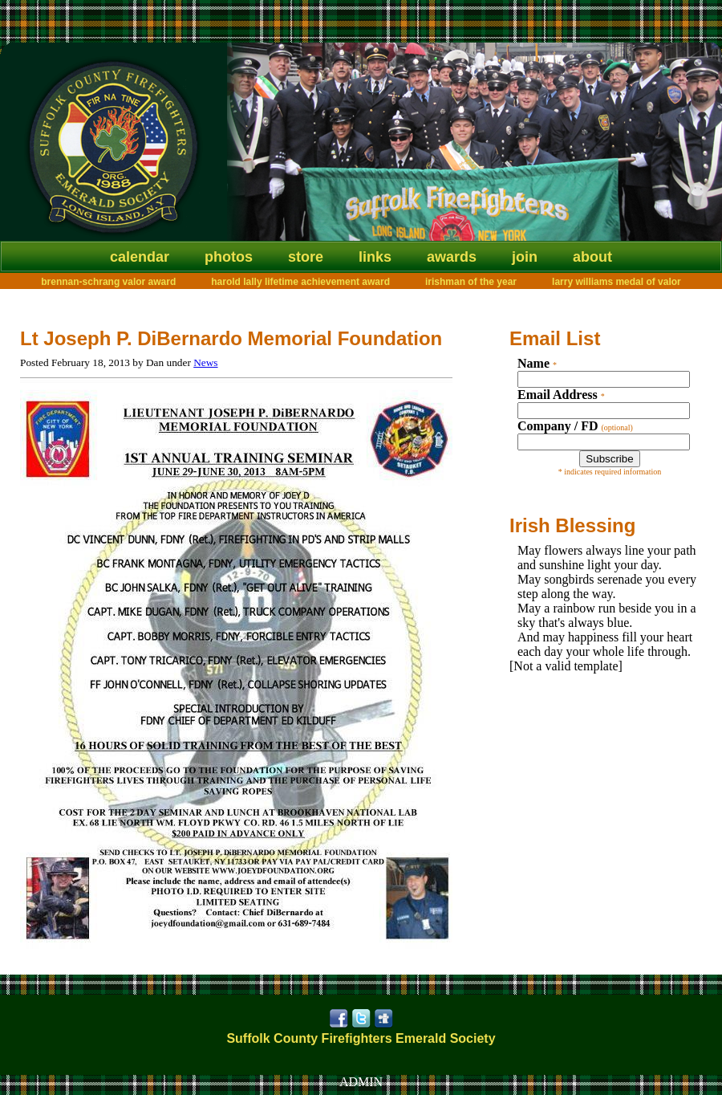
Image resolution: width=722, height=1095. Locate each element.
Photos (229, 257)
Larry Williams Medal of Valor (616, 281)
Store (305, 257)
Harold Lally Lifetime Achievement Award (300, 281)
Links (375, 257)
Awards (452, 257)
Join (524, 257)
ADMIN (361, 1082)
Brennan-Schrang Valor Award (108, 281)
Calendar (139, 257)
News (205, 362)
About (592, 257)
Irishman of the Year (471, 281)
